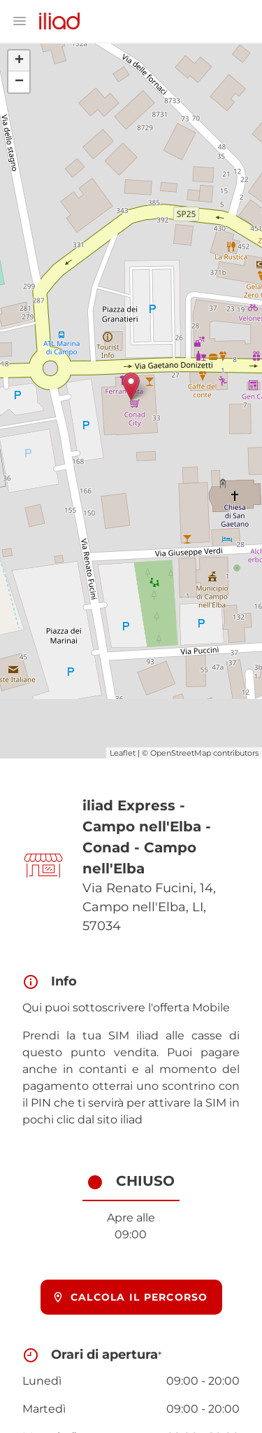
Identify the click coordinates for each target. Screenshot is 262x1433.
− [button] (19, 81)
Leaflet (123, 753)
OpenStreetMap (180, 753)
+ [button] (19, 60)
